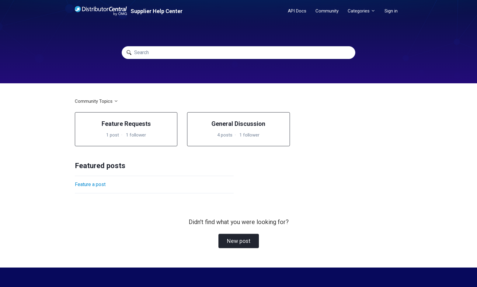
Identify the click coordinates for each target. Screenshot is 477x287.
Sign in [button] (391, 11)
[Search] (238, 52)
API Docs (297, 11)
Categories (361, 11)
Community (327, 11)
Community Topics (96, 101)
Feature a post (90, 184)
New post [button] (238, 241)
